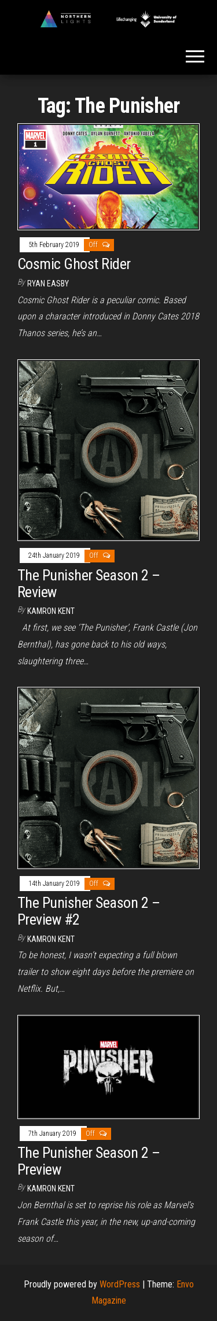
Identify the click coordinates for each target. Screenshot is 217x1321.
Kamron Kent (51, 611)
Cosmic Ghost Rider (74, 264)
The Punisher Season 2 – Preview (88, 1161)
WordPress (120, 1284)
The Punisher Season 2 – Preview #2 (88, 911)
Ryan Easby (48, 283)
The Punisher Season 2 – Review (88, 583)
